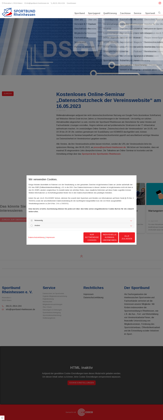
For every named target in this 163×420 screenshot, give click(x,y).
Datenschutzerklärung (36, 237)
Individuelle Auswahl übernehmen (98, 237)
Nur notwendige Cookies (74, 237)
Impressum (50, 237)
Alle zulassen (123, 237)
